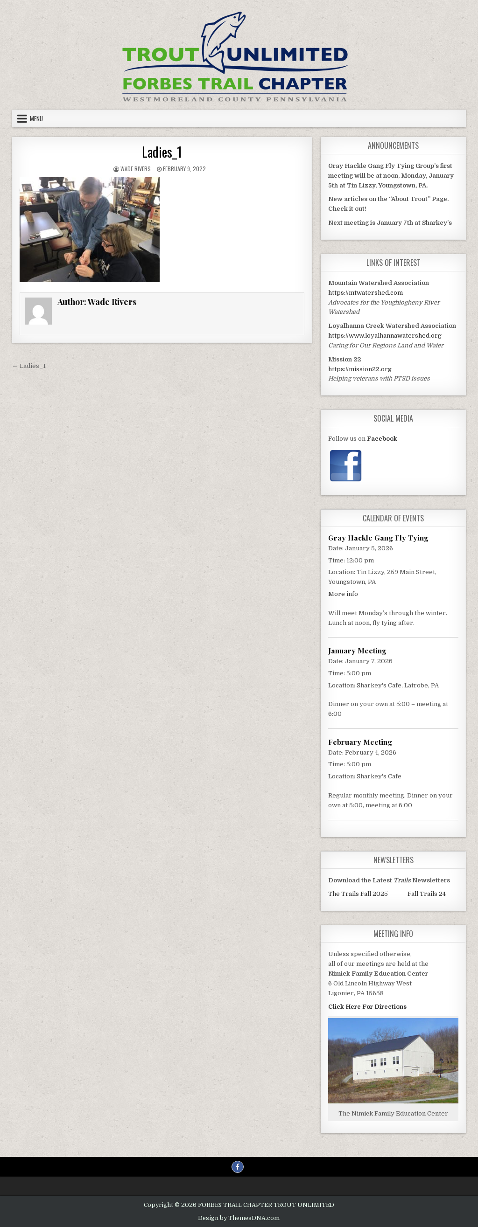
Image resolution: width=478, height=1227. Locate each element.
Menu (36, 118)
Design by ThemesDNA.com (239, 1218)
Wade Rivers (135, 169)
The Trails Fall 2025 (358, 893)
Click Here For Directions (367, 1006)
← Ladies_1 (29, 365)
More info (343, 593)
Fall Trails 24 (427, 893)
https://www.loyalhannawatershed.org (385, 335)
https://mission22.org (360, 369)
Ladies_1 (162, 151)
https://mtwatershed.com (365, 292)
